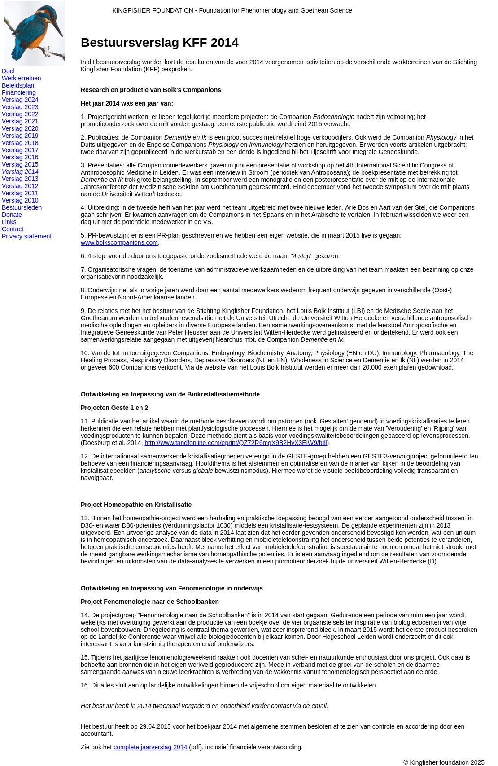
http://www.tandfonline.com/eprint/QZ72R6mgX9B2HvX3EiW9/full (235, 442)
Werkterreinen (21, 78)
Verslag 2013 (20, 178)
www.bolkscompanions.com (119, 242)
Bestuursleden (22, 207)
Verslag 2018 (20, 142)
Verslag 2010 (20, 200)
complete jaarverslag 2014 (150, 747)
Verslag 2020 (20, 128)
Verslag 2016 (20, 157)
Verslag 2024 (20, 99)
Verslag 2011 (20, 193)
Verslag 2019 (20, 135)
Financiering (19, 92)
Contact (12, 229)
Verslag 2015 (20, 164)
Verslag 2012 (20, 185)
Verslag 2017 (20, 150)
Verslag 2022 (20, 114)
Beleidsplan (18, 85)
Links (9, 221)
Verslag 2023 (20, 106)
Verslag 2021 (20, 121)
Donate (12, 214)
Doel (8, 71)
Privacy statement (27, 236)
